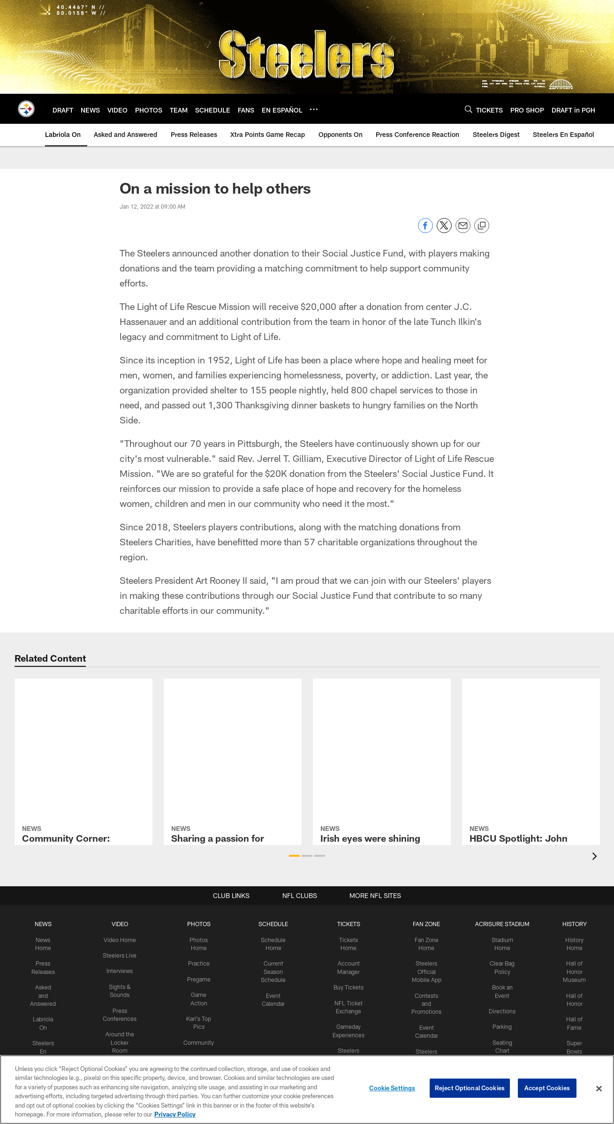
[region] (307, 1089)
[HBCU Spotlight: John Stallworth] (531, 723)
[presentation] (596, 857)
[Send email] (462, 230)
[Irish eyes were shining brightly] (382, 719)
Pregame (200, 977)
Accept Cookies (547, 1088)
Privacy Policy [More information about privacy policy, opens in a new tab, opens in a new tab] (175, 1114)
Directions (499, 1009)
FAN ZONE (424, 923)
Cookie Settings (392, 1088)
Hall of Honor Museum (571, 970)
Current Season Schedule (273, 970)
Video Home (121, 939)
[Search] (468, 109)
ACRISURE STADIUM (499, 923)
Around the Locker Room (121, 1040)
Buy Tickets (347, 985)
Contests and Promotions (424, 1001)
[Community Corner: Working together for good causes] (83, 719)
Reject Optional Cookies (470, 1088)
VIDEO (122, 923)
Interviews (121, 970)
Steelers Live (121, 954)
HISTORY (571, 923)
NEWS (46, 923)
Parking (499, 1024)
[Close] (599, 1089)
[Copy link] (481, 226)
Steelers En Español (46, 1048)
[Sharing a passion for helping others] (233, 714)
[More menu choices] (314, 109)
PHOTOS (199, 923)
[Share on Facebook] (425, 230)
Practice (200, 962)
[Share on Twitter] (444, 230)
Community (199, 1039)
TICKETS (347, 923)
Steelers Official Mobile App (424, 970)
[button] (294, 855)
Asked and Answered (46, 993)
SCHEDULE (273, 923)
